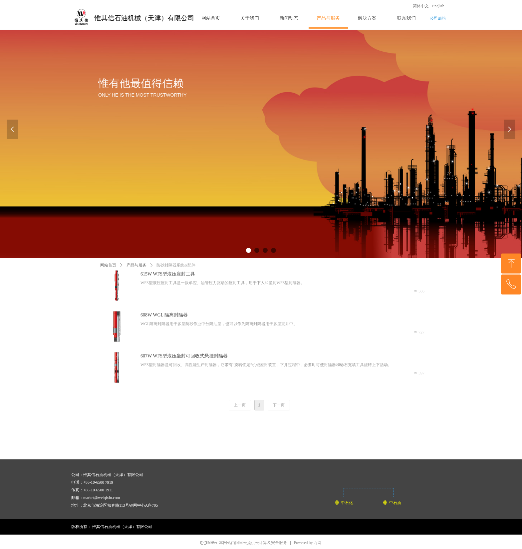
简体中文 (421, 6)
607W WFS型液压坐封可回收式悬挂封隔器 (184, 355)
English (438, 6)
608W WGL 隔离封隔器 (164, 314)
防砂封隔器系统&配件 (175, 265)
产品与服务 (136, 265)
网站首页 (108, 265)
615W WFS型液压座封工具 (167, 274)
